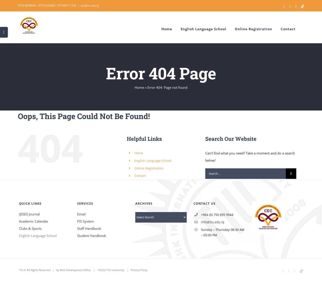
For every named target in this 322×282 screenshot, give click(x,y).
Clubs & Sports (30, 228)
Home (139, 87)
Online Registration (148, 168)
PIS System (85, 221)
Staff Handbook (89, 228)
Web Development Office (75, 270)
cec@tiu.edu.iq (89, 5)
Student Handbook (91, 235)
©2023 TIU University (111, 270)
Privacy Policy (139, 270)
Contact (140, 176)
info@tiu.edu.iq (212, 222)
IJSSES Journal (29, 214)
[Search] (291, 173)
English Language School (153, 160)
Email (81, 214)
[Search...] (245, 173)
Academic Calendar (33, 221)
